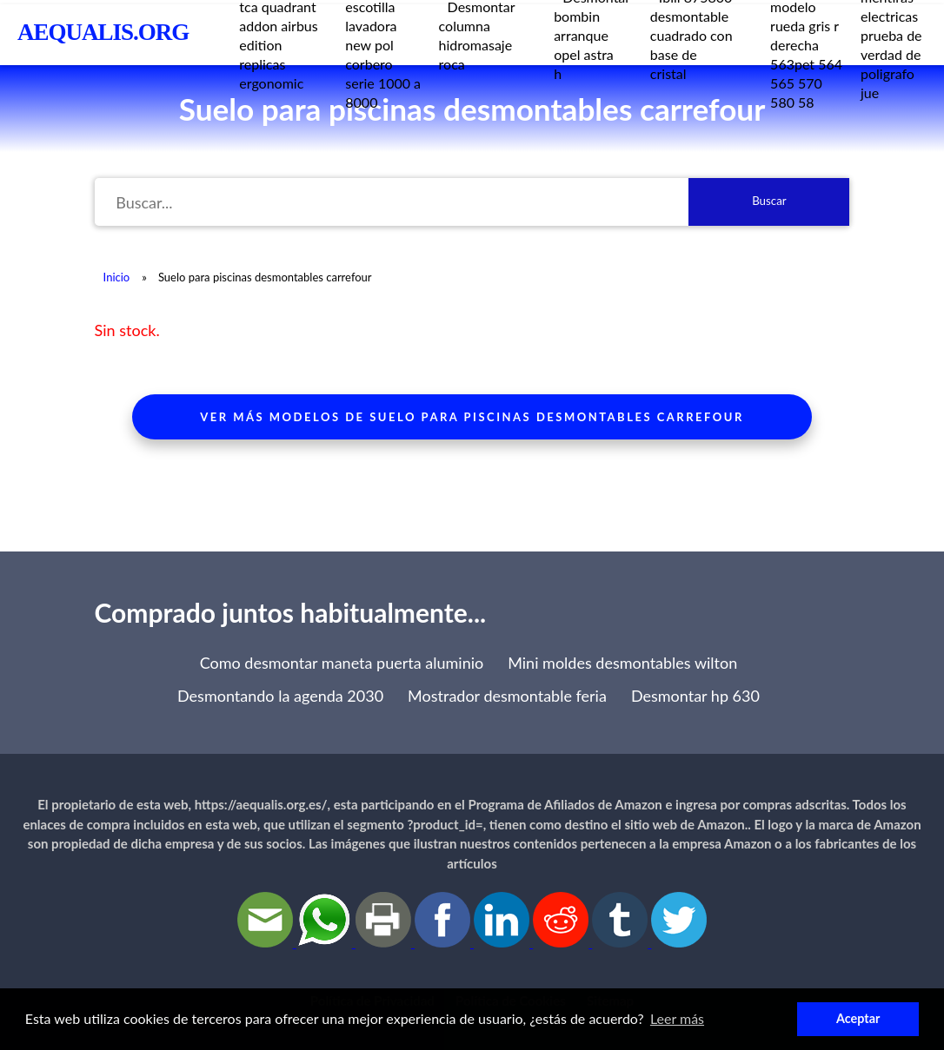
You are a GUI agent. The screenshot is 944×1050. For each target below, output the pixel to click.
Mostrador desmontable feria (507, 695)
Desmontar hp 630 (695, 695)
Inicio (116, 277)
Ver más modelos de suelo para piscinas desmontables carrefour (472, 417)
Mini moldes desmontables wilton (622, 662)
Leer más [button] (677, 1018)
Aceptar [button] (858, 1018)
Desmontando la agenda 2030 (280, 695)
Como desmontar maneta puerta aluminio (342, 662)
